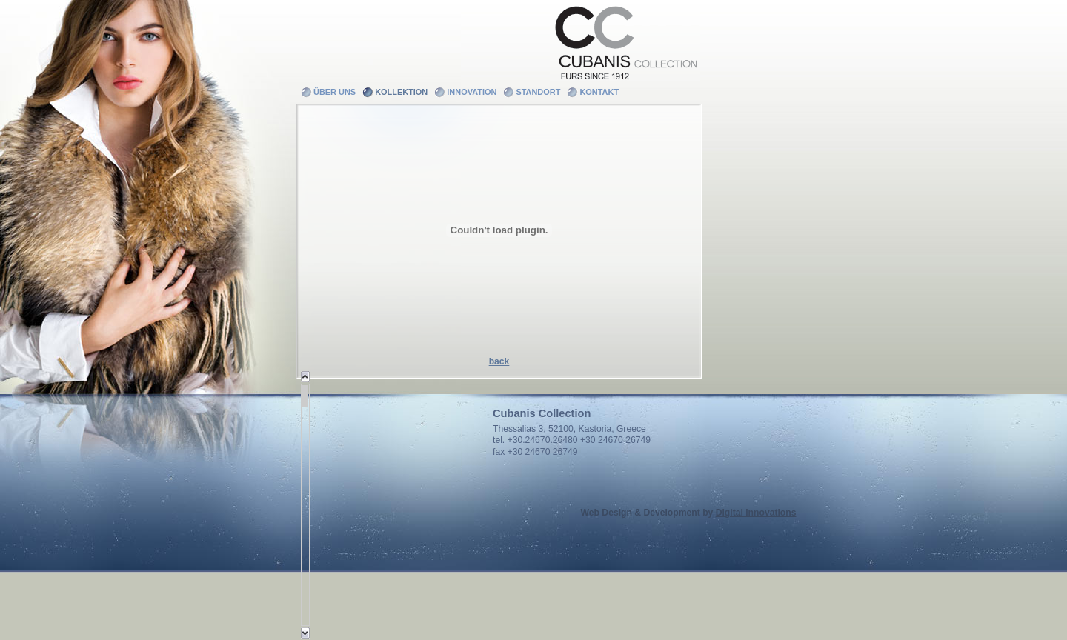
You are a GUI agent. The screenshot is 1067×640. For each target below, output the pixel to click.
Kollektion (401, 91)
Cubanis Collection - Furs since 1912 (625, 40)
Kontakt (599, 91)
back (499, 361)
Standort (538, 91)
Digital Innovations (756, 512)
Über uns (334, 91)
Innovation (471, 91)
